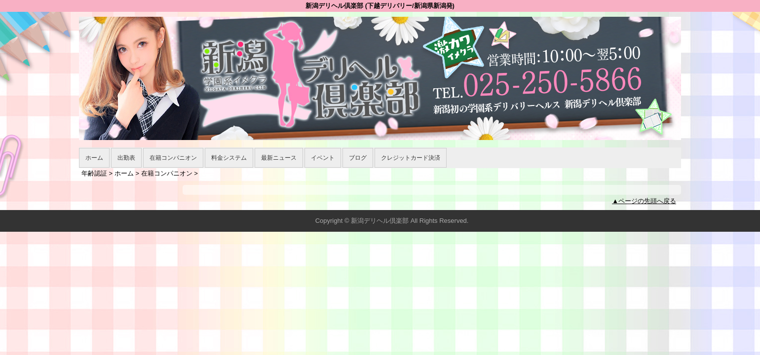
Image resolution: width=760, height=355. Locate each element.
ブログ (358, 157)
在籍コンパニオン (173, 157)
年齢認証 (94, 173)
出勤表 (126, 157)
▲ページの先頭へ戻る (644, 201)
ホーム (94, 157)
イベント (323, 157)
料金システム (229, 157)
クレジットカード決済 (410, 157)
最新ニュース (279, 157)
